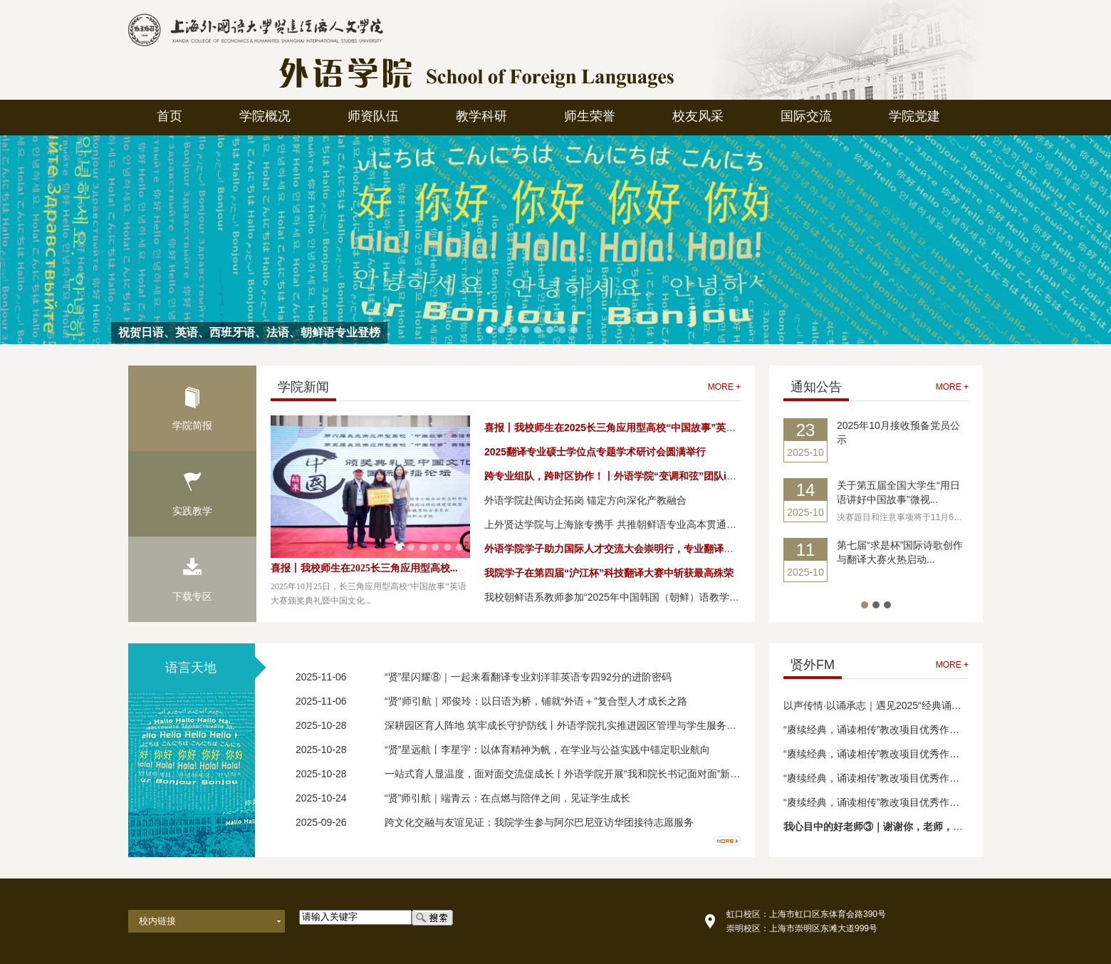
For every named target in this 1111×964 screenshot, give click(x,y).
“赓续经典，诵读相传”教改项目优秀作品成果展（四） (901, 729)
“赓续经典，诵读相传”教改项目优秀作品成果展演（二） (906, 778)
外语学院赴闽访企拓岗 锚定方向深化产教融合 (585, 500)
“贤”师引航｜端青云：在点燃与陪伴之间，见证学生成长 (507, 798)
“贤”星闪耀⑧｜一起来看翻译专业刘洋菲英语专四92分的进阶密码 (528, 677)
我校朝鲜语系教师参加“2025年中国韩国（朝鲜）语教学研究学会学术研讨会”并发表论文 (678, 597)
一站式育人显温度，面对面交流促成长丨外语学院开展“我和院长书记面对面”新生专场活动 (582, 773)
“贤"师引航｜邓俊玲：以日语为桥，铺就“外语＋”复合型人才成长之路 (536, 701)
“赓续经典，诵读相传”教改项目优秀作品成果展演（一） (906, 802)
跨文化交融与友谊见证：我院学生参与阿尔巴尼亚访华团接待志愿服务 (539, 822)
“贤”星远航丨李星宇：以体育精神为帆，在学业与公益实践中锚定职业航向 (547, 749)
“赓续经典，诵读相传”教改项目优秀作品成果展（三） (901, 754)
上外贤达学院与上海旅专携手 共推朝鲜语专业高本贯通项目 (615, 524)
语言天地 (191, 667)
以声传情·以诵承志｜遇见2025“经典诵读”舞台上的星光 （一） (920, 705)
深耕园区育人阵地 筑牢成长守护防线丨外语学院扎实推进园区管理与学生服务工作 (565, 725)
